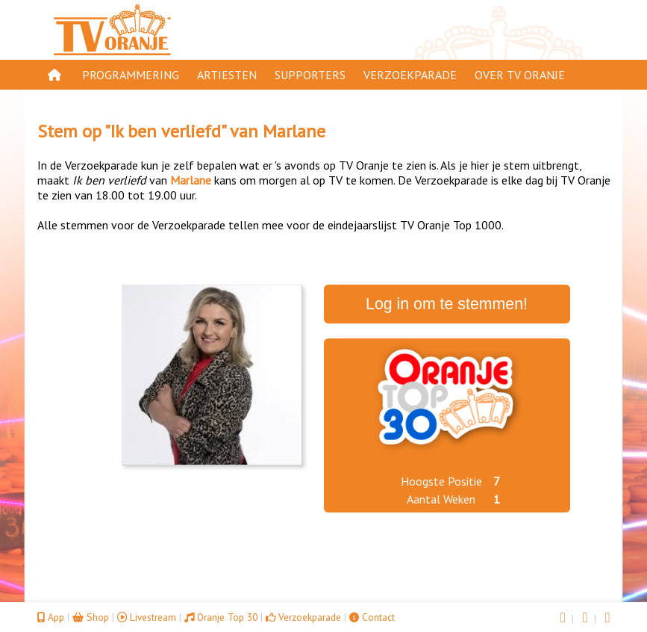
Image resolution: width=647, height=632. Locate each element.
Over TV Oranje (520, 74)
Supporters (310, 74)
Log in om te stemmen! (447, 304)
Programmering (130, 74)
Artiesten (227, 74)
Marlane (294, 131)
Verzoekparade (410, 74)
